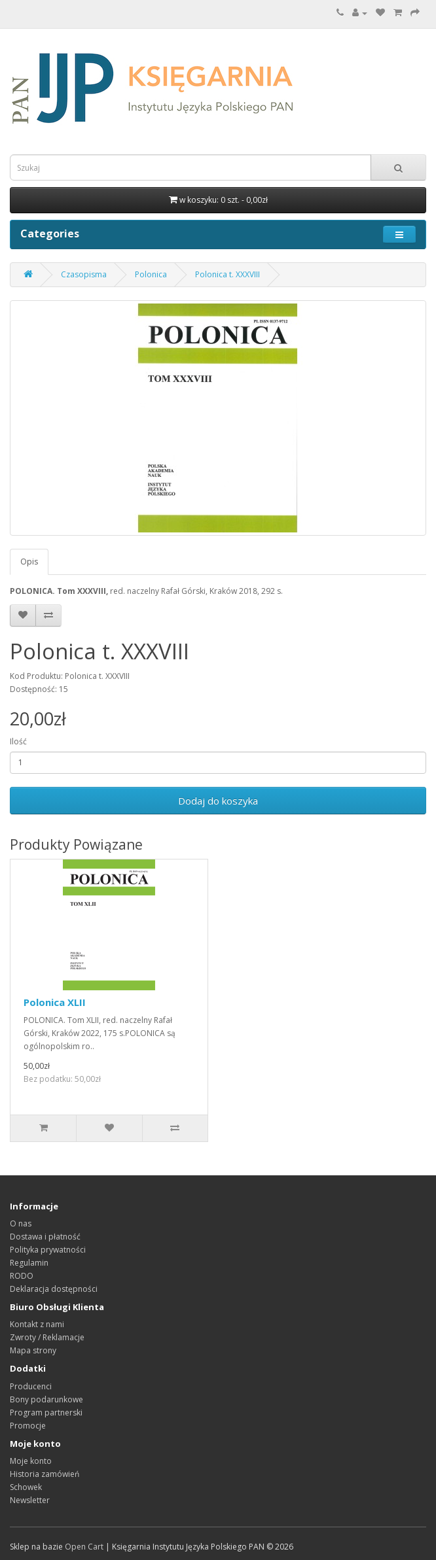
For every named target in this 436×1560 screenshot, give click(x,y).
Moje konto (31, 1460)
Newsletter (30, 1500)
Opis (29, 561)
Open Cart (84, 1546)
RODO (21, 1275)
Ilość (18, 741)
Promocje (28, 1425)
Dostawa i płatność (45, 1236)
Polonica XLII (55, 1002)
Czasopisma (84, 274)
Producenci (31, 1386)
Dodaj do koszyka (218, 800)
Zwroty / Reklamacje (47, 1337)
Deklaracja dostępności (54, 1288)
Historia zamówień (44, 1474)
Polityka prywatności (48, 1249)
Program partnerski (46, 1412)
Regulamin (29, 1262)
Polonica (151, 274)
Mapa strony (33, 1350)
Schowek (26, 1487)
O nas (20, 1223)
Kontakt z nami (37, 1324)
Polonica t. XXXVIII (227, 274)
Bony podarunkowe (46, 1399)
